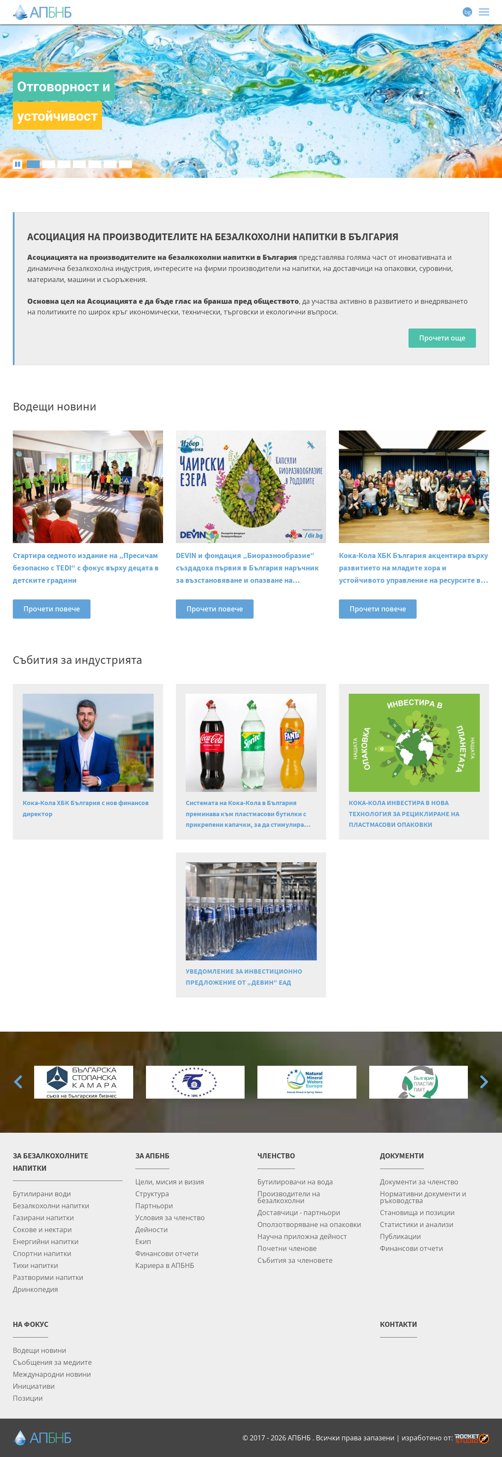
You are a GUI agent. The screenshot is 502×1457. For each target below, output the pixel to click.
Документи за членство (419, 1181)
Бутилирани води (42, 1193)
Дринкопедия (35, 1289)
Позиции (28, 1397)
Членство (276, 1155)
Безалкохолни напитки (51, 1205)
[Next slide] (484, 1082)
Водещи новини (39, 1350)
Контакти (398, 1324)
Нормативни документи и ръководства (423, 1197)
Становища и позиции (417, 1212)
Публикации (400, 1236)
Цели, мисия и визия (169, 1181)
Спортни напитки (42, 1253)
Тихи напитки (35, 1265)
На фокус (30, 1324)
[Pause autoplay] (17, 164)
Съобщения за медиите (52, 1362)
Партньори (154, 1205)
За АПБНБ (152, 1155)
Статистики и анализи (416, 1224)
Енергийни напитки (46, 1241)
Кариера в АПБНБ (164, 1265)
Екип (143, 1241)
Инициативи (34, 1385)
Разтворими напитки (48, 1277)
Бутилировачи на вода (295, 1181)
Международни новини (52, 1374)
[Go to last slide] (18, 1082)
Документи (402, 1155)
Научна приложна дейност (302, 1236)
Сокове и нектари (42, 1229)
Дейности (151, 1229)
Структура (152, 1193)
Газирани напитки (43, 1217)
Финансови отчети (166, 1253)
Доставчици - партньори (298, 1212)
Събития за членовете (295, 1260)
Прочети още (442, 338)
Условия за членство (170, 1217)
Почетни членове (287, 1248)
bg (467, 12)
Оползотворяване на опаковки (309, 1224)
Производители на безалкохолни (288, 1197)
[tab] (33, 164)
